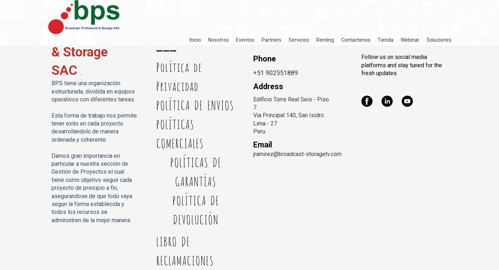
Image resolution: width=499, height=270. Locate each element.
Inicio (195, 40)
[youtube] (407, 101)
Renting (325, 40)
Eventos (245, 40)
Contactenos (355, 40)
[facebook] (367, 101)
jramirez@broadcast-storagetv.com (297, 154)
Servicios (299, 40)
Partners (271, 40)
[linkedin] (387, 101)
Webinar (410, 40)
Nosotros (218, 40)
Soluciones (439, 40)
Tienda (385, 40)
